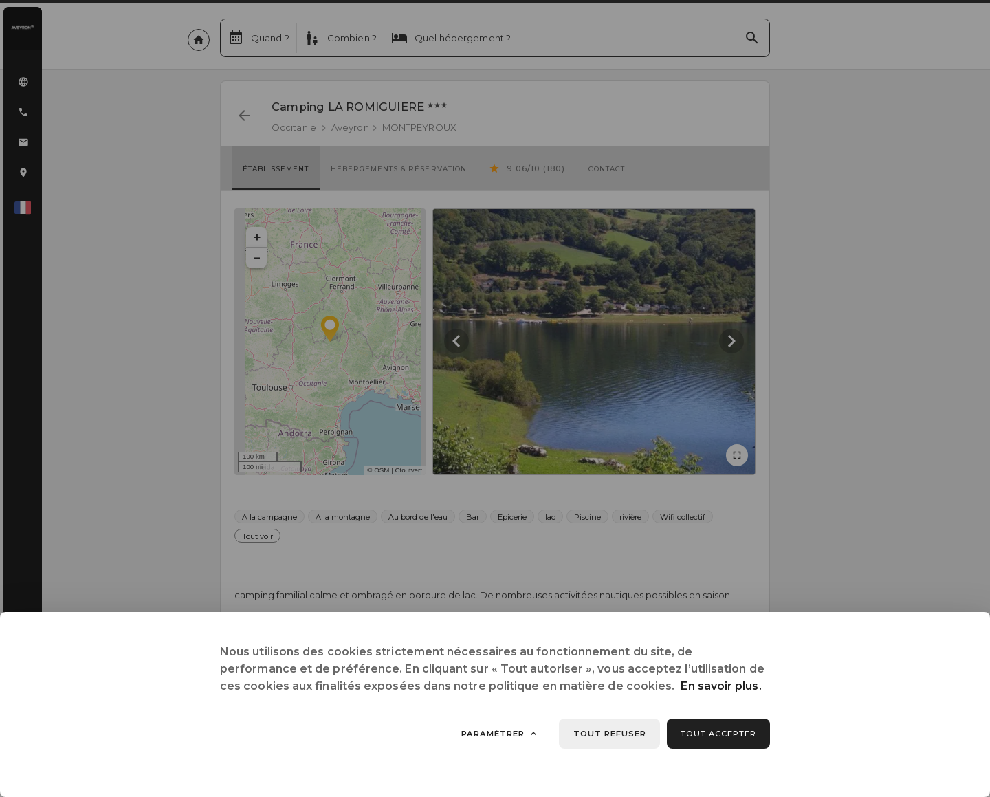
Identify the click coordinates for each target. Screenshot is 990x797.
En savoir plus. (721, 685)
